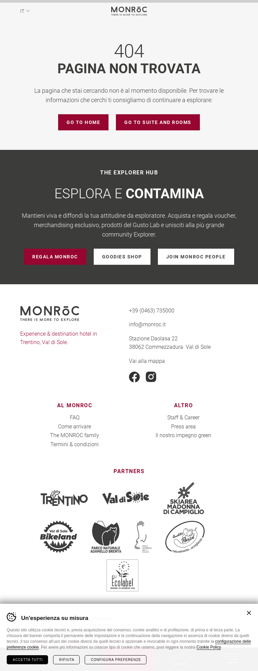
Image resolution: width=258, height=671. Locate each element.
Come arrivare (74, 426)
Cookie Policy (209, 647)
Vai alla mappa (147, 360)
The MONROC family (74, 434)
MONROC (129, 10)
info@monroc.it (147, 324)
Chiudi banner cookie (249, 613)
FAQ (75, 417)
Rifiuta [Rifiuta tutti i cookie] (66, 660)
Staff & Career (183, 417)
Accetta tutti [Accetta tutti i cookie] (28, 660)
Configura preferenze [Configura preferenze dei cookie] (116, 660)
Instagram (151, 377)
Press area (183, 426)
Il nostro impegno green (183, 434)
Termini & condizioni (74, 444)
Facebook (134, 377)
